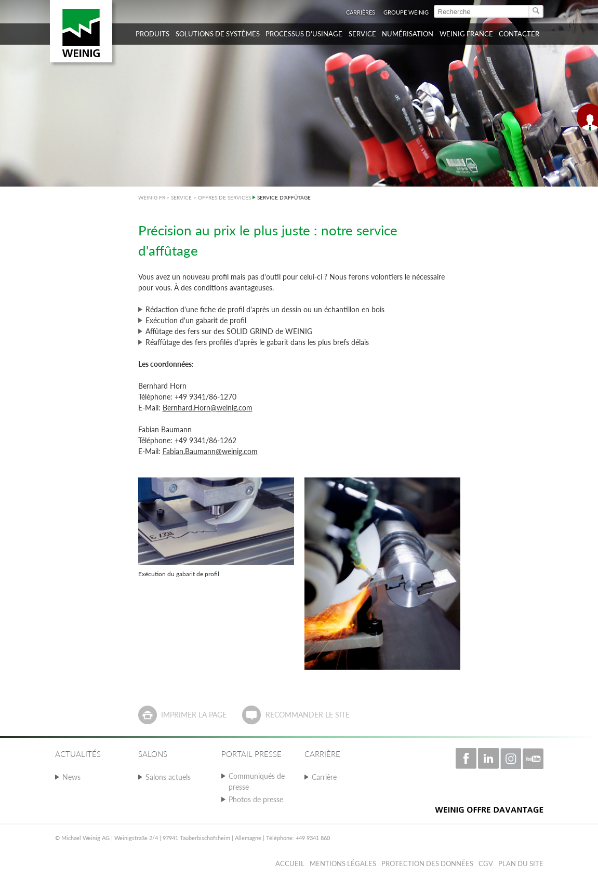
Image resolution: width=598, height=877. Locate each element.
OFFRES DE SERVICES (224, 197)
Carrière (324, 777)
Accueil (289, 863)
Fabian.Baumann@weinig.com (210, 451)
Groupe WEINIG (406, 12)
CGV (486, 863)
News (71, 777)
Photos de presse (256, 799)
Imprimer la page (194, 714)
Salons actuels (168, 777)
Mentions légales (343, 863)
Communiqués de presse (257, 781)
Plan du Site (520, 863)
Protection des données (427, 863)
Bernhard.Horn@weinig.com (208, 407)
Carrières (360, 12)
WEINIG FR (151, 197)
